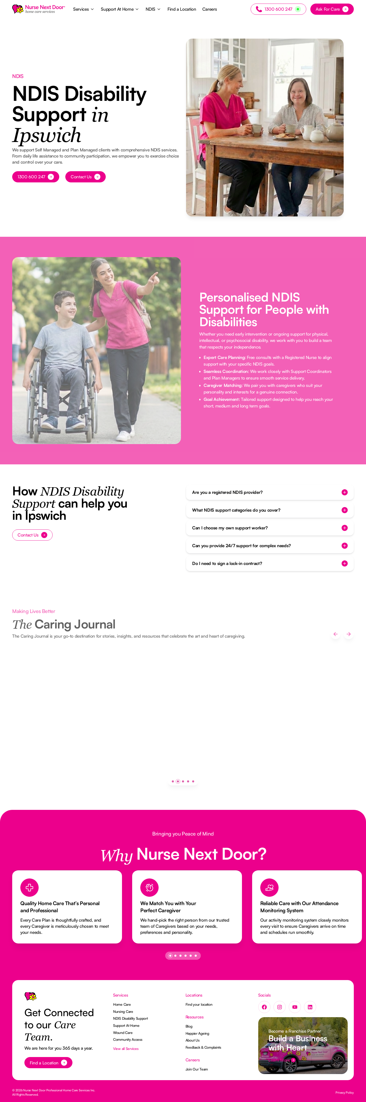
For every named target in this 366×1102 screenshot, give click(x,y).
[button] (84, 9)
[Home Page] (38, 9)
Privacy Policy (345, 1092)
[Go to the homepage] (30, 998)
